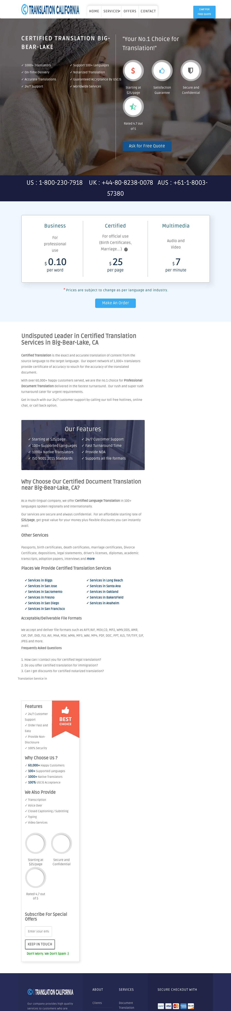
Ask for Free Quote (147, 146)
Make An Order (115, 303)
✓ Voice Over (33, 805)
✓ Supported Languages (45, 771)
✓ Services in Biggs (38, 581)
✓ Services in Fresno (40, 598)
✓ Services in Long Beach (104, 581)
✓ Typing (31, 817)
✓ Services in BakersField (104, 598)
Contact (148, 11)
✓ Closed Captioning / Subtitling (47, 811)
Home (94, 11)
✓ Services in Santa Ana (103, 586)
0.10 (55, 266)
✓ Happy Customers (45, 765)
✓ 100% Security (36, 748)
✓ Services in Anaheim (102, 603)
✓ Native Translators (44, 777)
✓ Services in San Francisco (45, 609)
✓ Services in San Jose (41, 586)
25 (115, 266)
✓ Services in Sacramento (43, 592)
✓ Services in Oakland (102, 592)
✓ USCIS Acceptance (43, 782)
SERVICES (111, 11)
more (90, 559)
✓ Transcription (35, 800)
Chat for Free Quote (204, 12)
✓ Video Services (36, 822)
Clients (97, 1003)
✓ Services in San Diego (42, 603)
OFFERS (130, 11)
